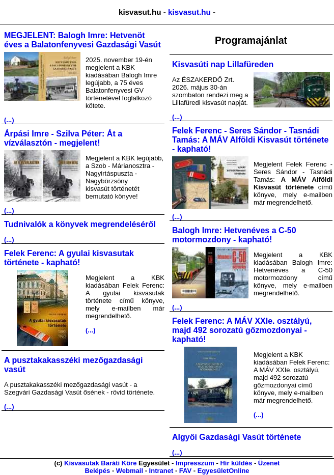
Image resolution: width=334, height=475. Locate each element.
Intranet (161, 470)
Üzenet (269, 463)
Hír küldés (236, 463)
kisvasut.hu (189, 12)
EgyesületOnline (223, 470)
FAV (185, 470)
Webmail (129, 470)
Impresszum (195, 463)
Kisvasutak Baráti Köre (100, 463)
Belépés (97, 470)
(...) (9, 120)
